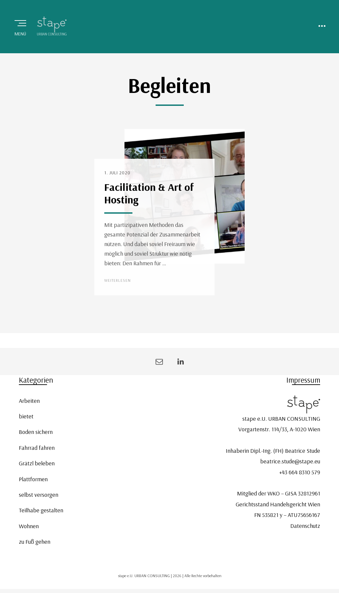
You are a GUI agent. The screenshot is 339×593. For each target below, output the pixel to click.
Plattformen (33, 479)
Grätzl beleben (37, 463)
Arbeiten (29, 400)
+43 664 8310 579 (299, 472)
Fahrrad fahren (37, 447)
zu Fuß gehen (34, 541)
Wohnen (29, 526)
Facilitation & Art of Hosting (149, 193)
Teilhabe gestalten (41, 510)
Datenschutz (305, 525)
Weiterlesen (117, 280)
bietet (26, 416)
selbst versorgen (38, 494)
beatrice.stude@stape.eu (290, 461)
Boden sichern (36, 432)
